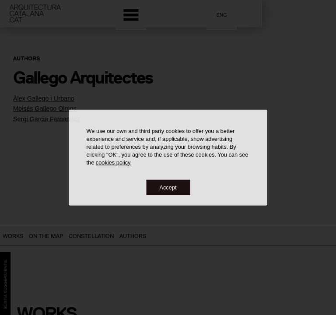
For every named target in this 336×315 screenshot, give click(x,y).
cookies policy (113, 162)
